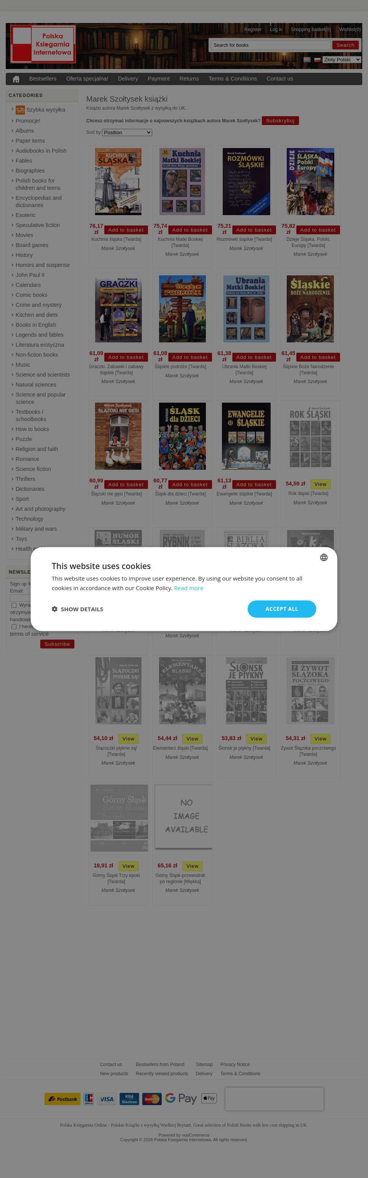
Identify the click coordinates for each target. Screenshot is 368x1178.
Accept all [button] (282, 608)
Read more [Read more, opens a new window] (189, 588)
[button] (77, 608)
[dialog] (184, 589)
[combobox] (324, 557)
